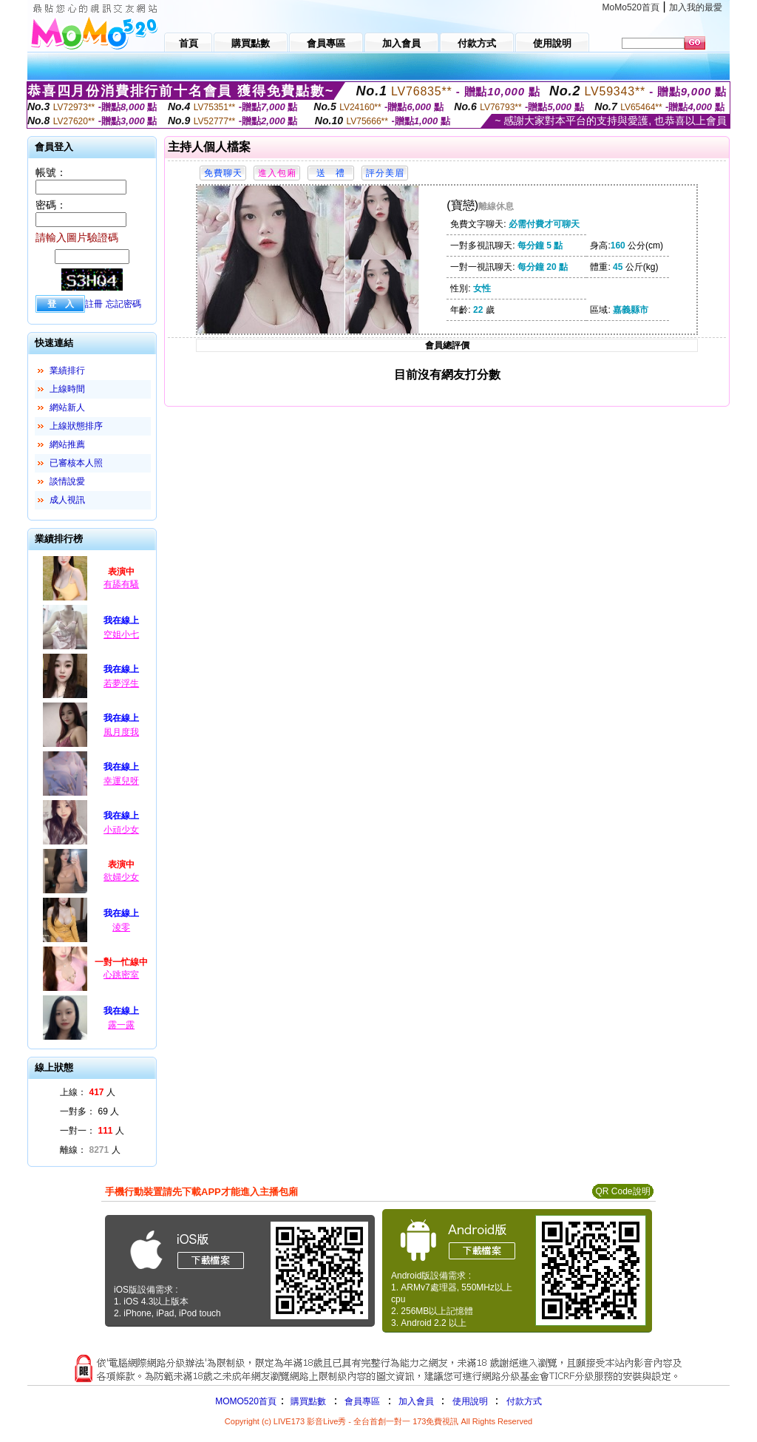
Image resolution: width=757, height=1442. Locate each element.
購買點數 (307, 1401)
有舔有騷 (121, 584)
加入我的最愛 (695, 7)
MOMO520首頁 (245, 1401)
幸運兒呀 (121, 781)
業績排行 (67, 370)
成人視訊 (67, 500)
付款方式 (524, 1401)
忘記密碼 (123, 304)
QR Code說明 (622, 1191)
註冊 (94, 304)
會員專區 (362, 1401)
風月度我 (121, 732)
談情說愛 (67, 481)
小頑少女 (121, 830)
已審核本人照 (76, 463)
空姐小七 (121, 634)
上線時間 (67, 389)
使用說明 (470, 1401)
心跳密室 (121, 974)
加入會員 (416, 1401)
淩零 (121, 927)
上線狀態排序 (76, 426)
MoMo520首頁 (630, 7)
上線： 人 (87, 1092)
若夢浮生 (121, 683)
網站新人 (67, 407)
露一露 (121, 1025)
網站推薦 (67, 444)
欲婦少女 (121, 877)
